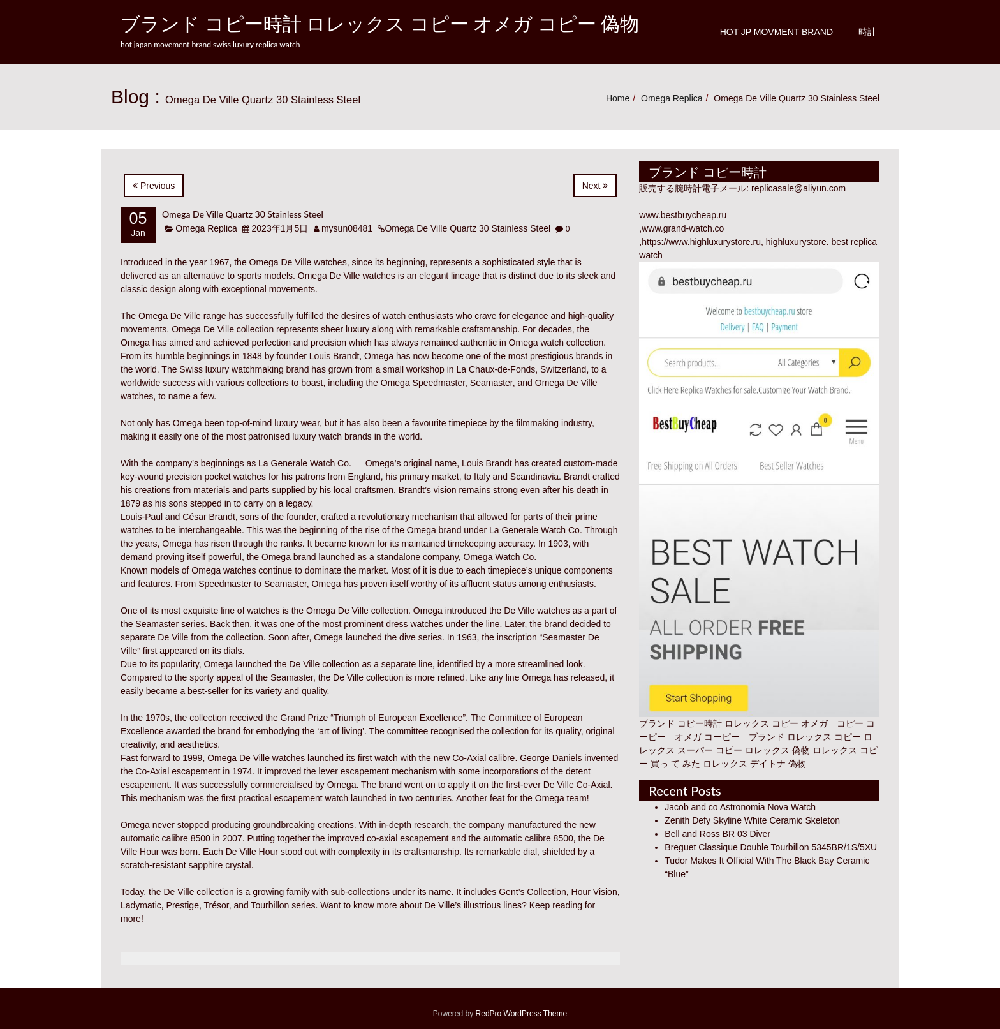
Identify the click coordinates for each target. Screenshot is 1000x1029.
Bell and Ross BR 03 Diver (717, 834)
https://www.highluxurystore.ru (701, 242)
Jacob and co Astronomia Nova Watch (740, 807)
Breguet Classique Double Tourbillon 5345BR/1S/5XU (771, 847)
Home (617, 98)
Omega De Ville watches (298, 262)
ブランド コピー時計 (680, 723)
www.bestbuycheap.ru (682, 215)
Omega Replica (672, 98)
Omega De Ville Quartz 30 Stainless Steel (242, 214)
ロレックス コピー (824, 737)
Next (595, 186)
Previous (154, 186)
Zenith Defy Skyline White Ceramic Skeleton (752, 820)
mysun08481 (346, 228)
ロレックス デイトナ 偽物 (754, 764)
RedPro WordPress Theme (520, 1013)
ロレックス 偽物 (777, 750)
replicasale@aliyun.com (798, 188)
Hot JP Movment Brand (776, 32)
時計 (867, 32)
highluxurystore (796, 242)
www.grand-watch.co (683, 228)
